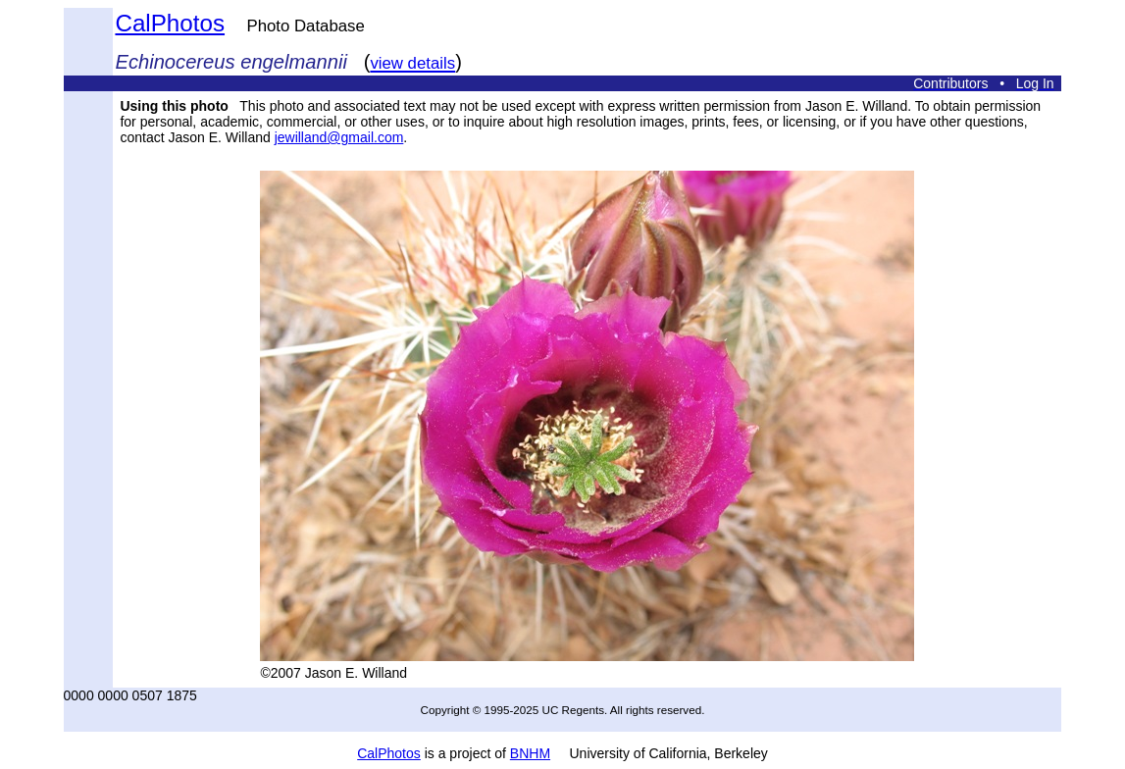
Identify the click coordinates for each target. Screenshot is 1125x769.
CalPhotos (170, 23)
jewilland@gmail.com (339, 137)
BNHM (530, 753)
